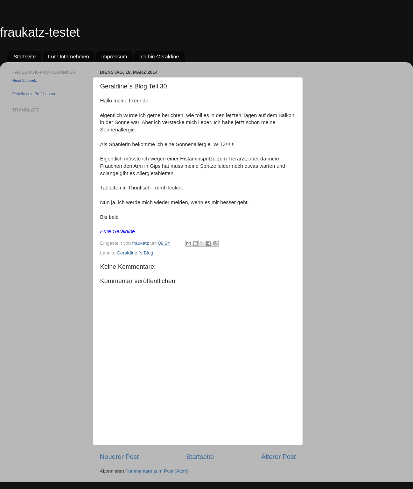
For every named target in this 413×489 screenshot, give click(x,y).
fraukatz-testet (40, 32)
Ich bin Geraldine (159, 56)
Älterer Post (278, 456)
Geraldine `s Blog (135, 253)
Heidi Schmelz (24, 80)
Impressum (114, 56)
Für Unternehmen (68, 56)
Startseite (25, 56)
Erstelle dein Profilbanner (33, 94)
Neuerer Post (119, 456)
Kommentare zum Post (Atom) (157, 471)
